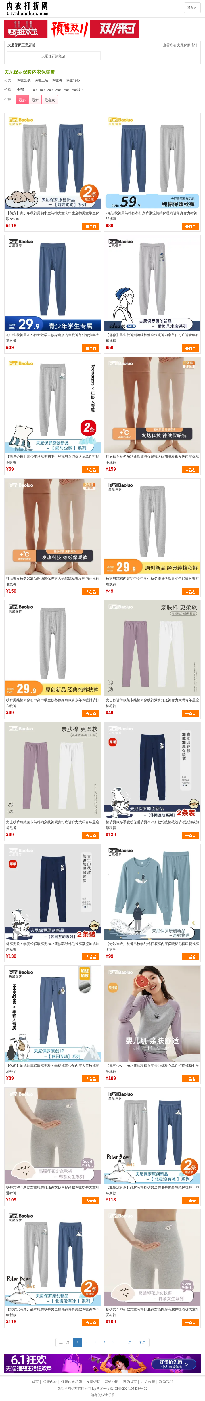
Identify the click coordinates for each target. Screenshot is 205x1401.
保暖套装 (24, 80)
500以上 (78, 90)
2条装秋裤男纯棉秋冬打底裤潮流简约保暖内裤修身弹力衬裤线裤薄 (151, 216)
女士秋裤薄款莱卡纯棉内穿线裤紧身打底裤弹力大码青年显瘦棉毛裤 (152, 703)
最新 (35, 100)
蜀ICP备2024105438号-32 (129, 1389)
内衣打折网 (82, 1389)
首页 (35, 1382)
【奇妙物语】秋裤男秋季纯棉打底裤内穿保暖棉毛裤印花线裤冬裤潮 (152, 947)
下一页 (126, 1342)
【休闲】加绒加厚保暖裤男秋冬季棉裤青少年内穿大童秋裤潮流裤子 (52, 1068)
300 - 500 (62, 90)
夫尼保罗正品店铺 (21, 45)
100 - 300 (46, 90)
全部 (20, 90)
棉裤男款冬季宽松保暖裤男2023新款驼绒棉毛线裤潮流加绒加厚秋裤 (152, 825)
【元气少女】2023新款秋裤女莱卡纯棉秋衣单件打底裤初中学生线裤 (152, 1068)
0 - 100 (32, 90)
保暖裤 (57, 80)
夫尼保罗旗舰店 (53, 56)
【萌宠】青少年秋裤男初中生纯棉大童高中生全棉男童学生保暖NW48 (52, 216)
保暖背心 (73, 80)
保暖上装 (41, 80)
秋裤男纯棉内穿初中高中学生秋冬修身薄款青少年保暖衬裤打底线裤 (152, 581)
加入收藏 (148, 1382)
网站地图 (111, 1382)
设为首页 (130, 1382)
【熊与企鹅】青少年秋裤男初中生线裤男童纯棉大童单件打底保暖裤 (52, 459)
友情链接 (93, 1382)
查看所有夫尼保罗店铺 (180, 45)
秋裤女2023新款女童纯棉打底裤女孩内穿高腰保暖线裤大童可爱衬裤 (52, 1190)
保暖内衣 (50, 1382)
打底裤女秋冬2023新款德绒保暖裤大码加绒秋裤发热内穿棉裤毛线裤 (152, 459)
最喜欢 (50, 100)
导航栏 (192, 8)
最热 (22, 100)
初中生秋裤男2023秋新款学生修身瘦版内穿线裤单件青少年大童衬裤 (52, 338)
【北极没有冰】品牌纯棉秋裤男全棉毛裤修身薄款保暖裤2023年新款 (152, 1190)
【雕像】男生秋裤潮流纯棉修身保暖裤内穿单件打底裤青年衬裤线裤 (152, 338)
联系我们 (166, 1382)
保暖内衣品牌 (71, 1382)
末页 (142, 1342)
